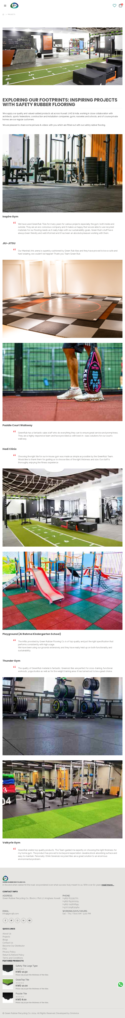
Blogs (5, 940)
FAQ (5, 949)
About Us (7, 933)
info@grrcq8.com (11, 913)
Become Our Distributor (14, 946)
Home (3, 14)
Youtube (29, 920)
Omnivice (74, 1013)
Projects (6, 937)
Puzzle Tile (21, 993)
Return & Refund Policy (13, 955)
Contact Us (8, 943)
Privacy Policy (9, 952)
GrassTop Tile (22, 979)
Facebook (5, 920)
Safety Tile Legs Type (27, 966)
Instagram (17, 920)
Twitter (11, 920)
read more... (108, 885)
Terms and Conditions (13, 958)
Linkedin (23, 920)
